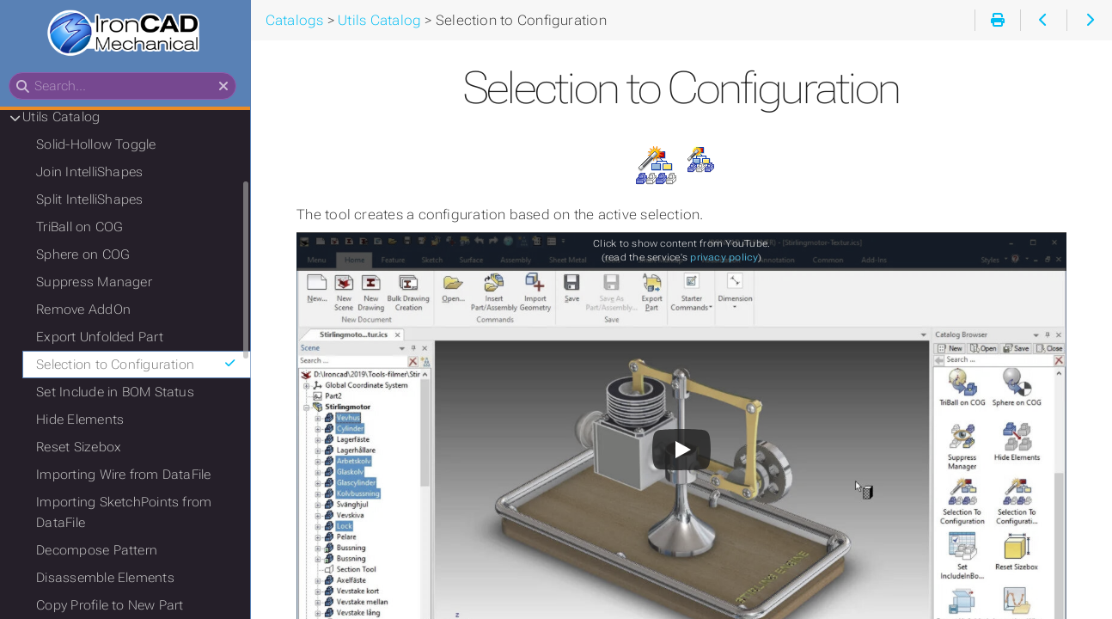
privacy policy (727, 257)
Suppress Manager (99, 283)
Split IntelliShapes (94, 200)
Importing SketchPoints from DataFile (129, 513)
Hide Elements (85, 420)
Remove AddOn (88, 310)
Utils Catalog (66, 118)
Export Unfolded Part (104, 338)
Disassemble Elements (110, 578)
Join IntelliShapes (94, 173)
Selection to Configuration (142, 365)
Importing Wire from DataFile (128, 475)
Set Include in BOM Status (120, 393)
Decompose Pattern (101, 551)
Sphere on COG (87, 255)
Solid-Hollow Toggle (101, 145)
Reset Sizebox (83, 448)
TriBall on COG (84, 228)
